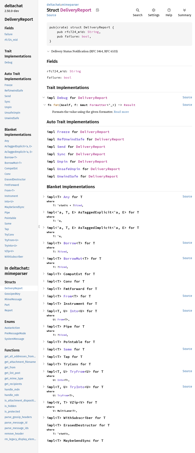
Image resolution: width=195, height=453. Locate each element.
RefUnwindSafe (70, 139)
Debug (62, 98)
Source (51, 15)
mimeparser (70, 4)
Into (74, 311)
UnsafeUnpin (68, 169)
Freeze (63, 132)
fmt (56, 105)
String (93, 32)
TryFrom (77, 371)
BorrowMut (72, 258)
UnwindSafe (67, 176)
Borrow (69, 243)
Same (67, 349)
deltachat (53, 4)
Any (66, 197)
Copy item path (97, 10)
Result (129, 105)
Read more (121, 112)
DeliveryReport (93, 98)
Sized (78, 205)
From (67, 296)
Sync (61, 154)
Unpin (62, 161)
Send (61, 146)
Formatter (98, 105)
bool (85, 36)
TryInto (77, 387)
